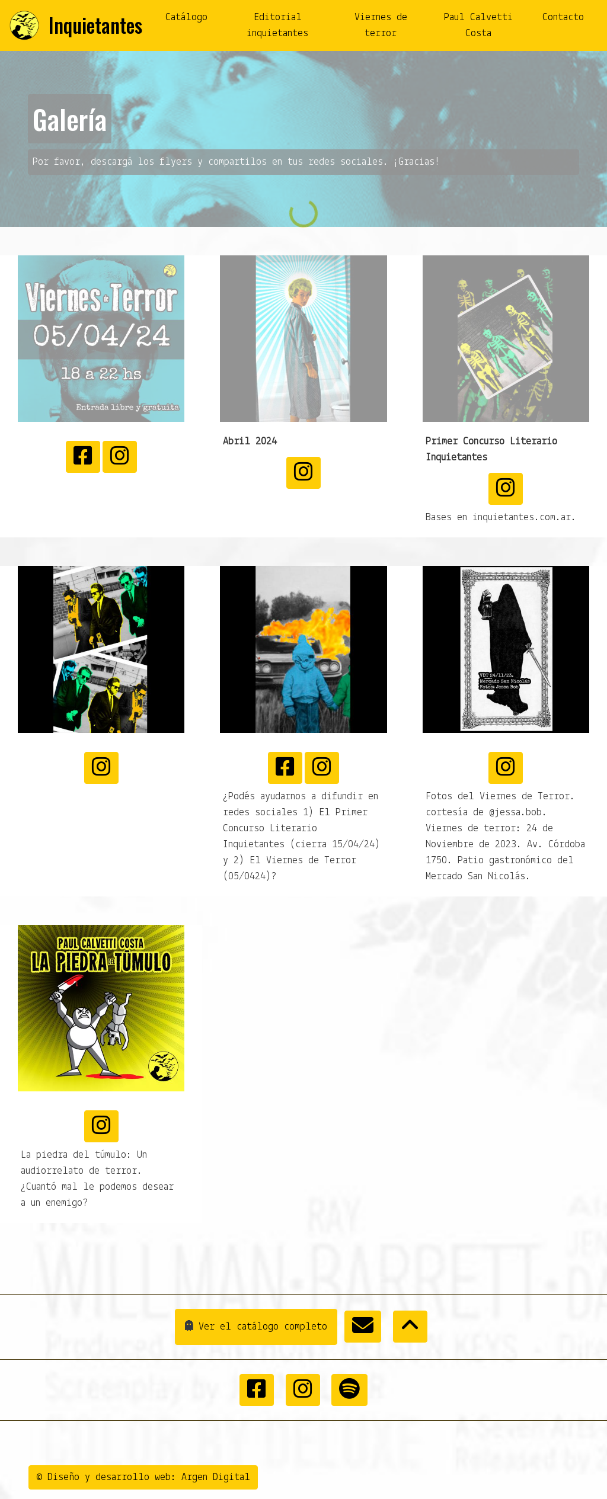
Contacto (563, 17)
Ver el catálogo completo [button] (251, 1327)
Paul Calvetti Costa (478, 25)
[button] (362, 1327)
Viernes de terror (380, 25)
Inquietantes (95, 25)
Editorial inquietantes (277, 25)
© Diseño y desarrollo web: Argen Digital (143, 1477)
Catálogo (186, 17)
